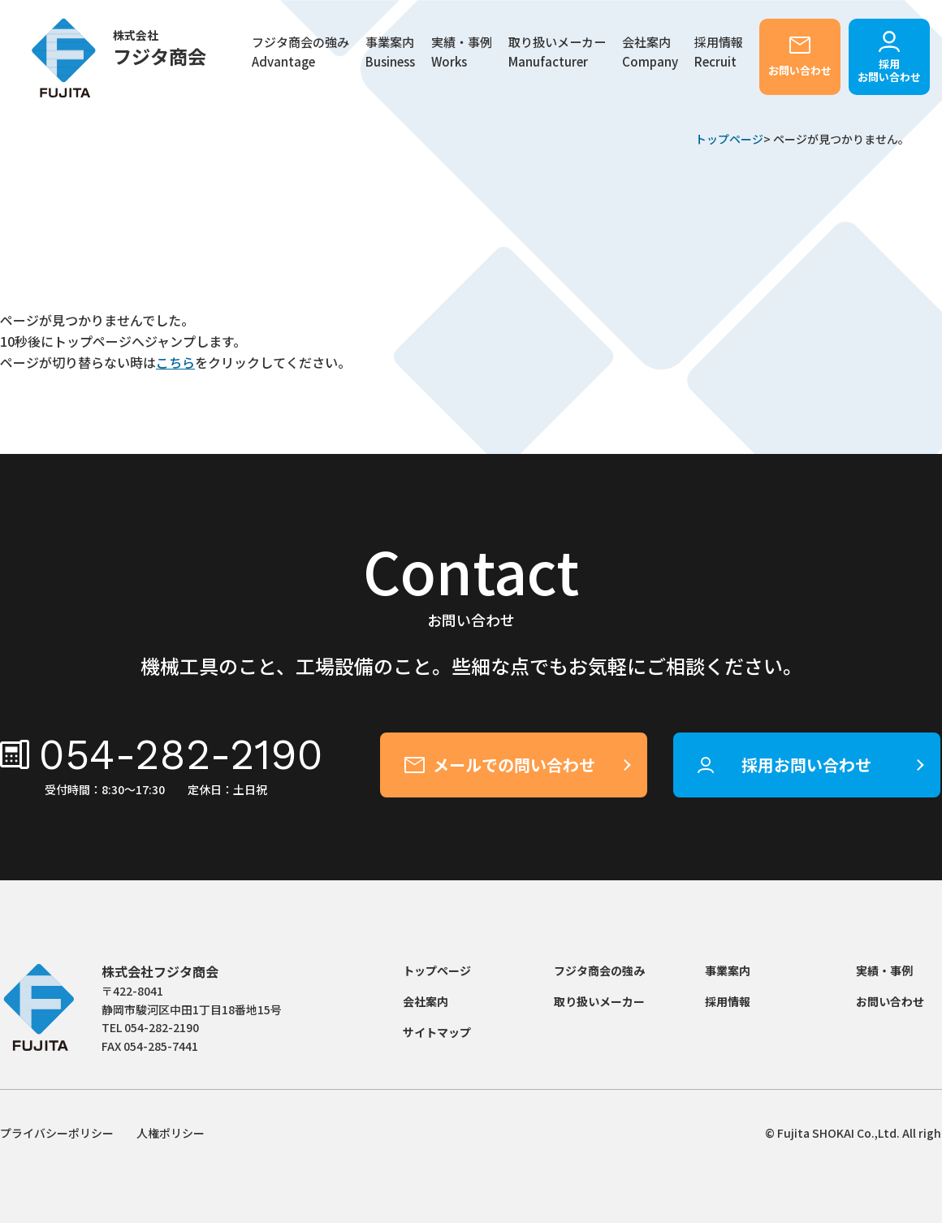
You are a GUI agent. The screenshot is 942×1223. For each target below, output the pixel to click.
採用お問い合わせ (889, 70)
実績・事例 (461, 52)
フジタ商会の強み (300, 52)
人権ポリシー (170, 1133)
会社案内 (650, 52)
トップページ (729, 139)
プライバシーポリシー (57, 1133)
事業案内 (727, 970)
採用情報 (727, 1001)
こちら (175, 362)
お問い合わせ (800, 70)
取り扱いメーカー (557, 52)
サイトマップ (437, 1032)
